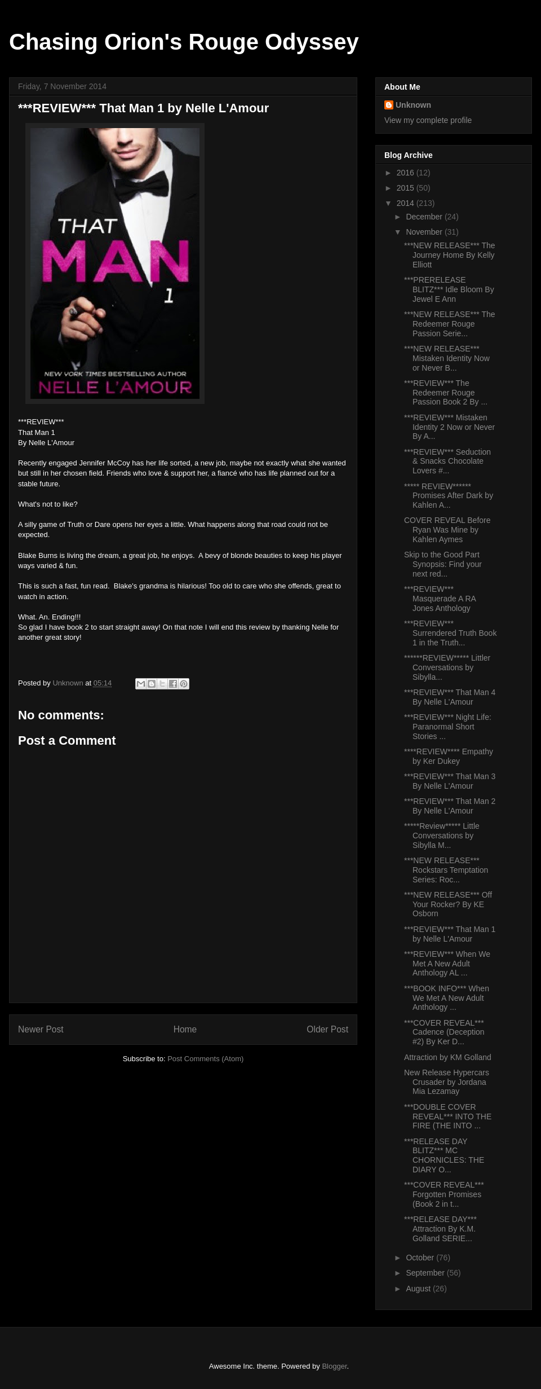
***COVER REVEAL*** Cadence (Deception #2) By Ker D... (444, 1032)
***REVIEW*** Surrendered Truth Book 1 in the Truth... (450, 633)
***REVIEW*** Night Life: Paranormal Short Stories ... (447, 727)
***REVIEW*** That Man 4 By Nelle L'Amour (449, 697)
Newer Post (41, 1029)
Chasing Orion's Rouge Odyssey (184, 41)
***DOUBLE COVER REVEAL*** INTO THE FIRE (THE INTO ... (447, 1116)
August (419, 1288)
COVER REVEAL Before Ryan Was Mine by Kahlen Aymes (447, 530)
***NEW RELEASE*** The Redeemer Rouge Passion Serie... (449, 324)
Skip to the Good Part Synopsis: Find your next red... (443, 564)
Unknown (413, 104)
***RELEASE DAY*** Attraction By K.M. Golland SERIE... (440, 1229)
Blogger (334, 1366)
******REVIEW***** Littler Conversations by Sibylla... (447, 667)
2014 (406, 203)
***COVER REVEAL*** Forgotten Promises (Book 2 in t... (444, 1194)
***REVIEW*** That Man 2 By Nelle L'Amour (449, 806)
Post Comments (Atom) (205, 1058)
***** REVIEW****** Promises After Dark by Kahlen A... (448, 496)
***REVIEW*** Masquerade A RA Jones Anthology (440, 598)
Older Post (327, 1029)
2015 (406, 187)
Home (185, 1029)
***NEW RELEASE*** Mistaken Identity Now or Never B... (447, 358)
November (425, 231)
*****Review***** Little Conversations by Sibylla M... (442, 835)
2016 (406, 172)
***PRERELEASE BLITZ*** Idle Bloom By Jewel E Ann (449, 289)
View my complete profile (428, 120)
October (421, 1257)
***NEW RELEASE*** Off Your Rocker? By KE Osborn (448, 904)
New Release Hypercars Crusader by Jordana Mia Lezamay (446, 1082)
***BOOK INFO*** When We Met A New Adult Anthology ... (446, 998)
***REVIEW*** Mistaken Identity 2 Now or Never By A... (449, 427)
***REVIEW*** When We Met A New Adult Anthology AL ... (447, 964)
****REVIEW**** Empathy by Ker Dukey (448, 756)
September (426, 1272)
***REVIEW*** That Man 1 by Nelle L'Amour (449, 934)
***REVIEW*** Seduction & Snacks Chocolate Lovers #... (447, 461)
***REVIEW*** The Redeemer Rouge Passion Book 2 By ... (445, 393)
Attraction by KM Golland (447, 1057)
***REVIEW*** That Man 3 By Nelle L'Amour (449, 781)
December (425, 216)
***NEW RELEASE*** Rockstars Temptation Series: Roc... (446, 870)
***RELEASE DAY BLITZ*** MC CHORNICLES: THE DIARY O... (444, 1155)
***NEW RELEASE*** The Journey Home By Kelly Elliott (449, 255)
